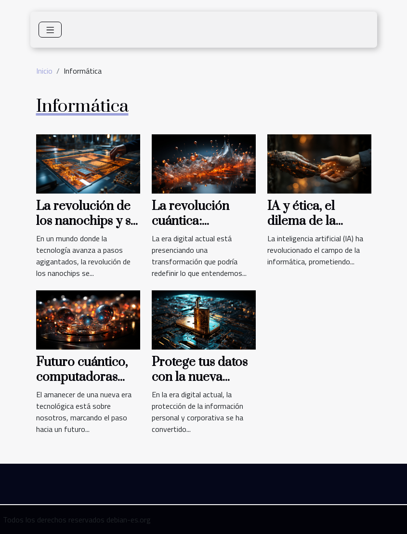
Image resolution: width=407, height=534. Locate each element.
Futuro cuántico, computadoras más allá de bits (82, 377)
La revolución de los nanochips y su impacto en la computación (87, 228)
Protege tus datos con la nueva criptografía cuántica (200, 384)
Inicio (44, 71)
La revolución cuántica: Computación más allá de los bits (202, 228)
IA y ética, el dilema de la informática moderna (301, 228)
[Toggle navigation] (50, 30)
